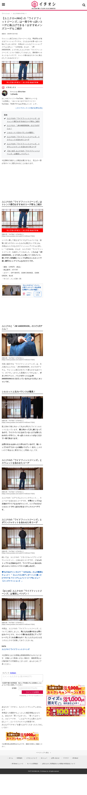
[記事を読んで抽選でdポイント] (65, 711)
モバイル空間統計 (32, 763)
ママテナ (66, 758)
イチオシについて (31, 758)
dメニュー (44, 758)
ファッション (6, 13)
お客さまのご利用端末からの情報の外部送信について (58, 763)
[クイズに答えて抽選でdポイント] (65, 700)
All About (75, 758)
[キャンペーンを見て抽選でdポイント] (65, 693)
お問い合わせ (55, 758)
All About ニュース (17, 763)
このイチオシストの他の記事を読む (29, 108)
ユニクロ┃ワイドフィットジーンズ (15, 649)
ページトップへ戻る (42, 752)
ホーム (11, 758)
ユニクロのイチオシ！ (20, 13)
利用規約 (19, 758)
